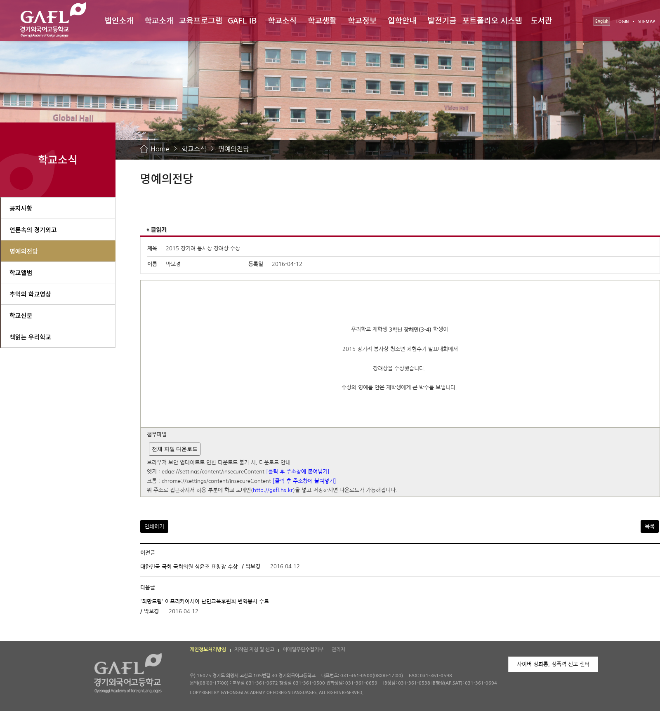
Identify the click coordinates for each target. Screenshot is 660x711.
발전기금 (442, 20)
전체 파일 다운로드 (175, 449)
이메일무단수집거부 (303, 649)
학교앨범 (20, 272)
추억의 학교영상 (30, 294)
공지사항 (20, 208)
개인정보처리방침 (208, 649)
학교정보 (362, 20)
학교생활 (322, 20)
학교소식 (282, 20)
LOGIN (622, 22)
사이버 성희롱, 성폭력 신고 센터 (553, 664)
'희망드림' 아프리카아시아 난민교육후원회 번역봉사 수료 (204, 601)
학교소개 (158, 20)
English (601, 21)
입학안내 (402, 20)
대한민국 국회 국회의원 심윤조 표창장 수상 (189, 567)
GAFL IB (242, 20)
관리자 (338, 649)
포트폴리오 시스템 (492, 20)
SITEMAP (646, 22)
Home (160, 149)
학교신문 (20, 315)
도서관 (541, 20)
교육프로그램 (200, 20)
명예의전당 (233, 149)
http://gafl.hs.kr (273, 490)
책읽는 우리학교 (30, 336)
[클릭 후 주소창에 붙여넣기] (298, 472)
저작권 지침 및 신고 (254, 649)
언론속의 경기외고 (33, 229)
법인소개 (118, 20)
